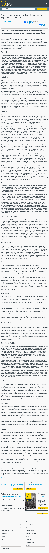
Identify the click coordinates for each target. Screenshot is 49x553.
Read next (29, 488)
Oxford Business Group (14, 3)
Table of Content (5, 548)
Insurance (3, 524)
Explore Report (41, 508)
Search (42, 8)
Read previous (19, 488)
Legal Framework (30, 542)
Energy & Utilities (30, 524)
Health (2, 542)
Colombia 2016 (41, 496)
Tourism (28, 536)
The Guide (28, 545)
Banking (3, 521)
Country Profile (4, 519)
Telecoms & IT (4, 536)
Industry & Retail (30, 530)
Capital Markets (29, 521)
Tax (2, 545)
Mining (3, 527)
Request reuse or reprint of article (8, 477)
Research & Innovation (31, 533)
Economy (28, 519)
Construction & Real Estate (7, 530)
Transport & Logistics (31, 527)
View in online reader (33, 23)
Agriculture (4, 533)
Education (28, 539)
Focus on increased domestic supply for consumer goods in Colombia (9, 505)
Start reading (40, 513)
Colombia (3, 21)
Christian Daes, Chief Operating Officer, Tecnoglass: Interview (9, 500)
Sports (2, 539)
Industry (9, 21)
